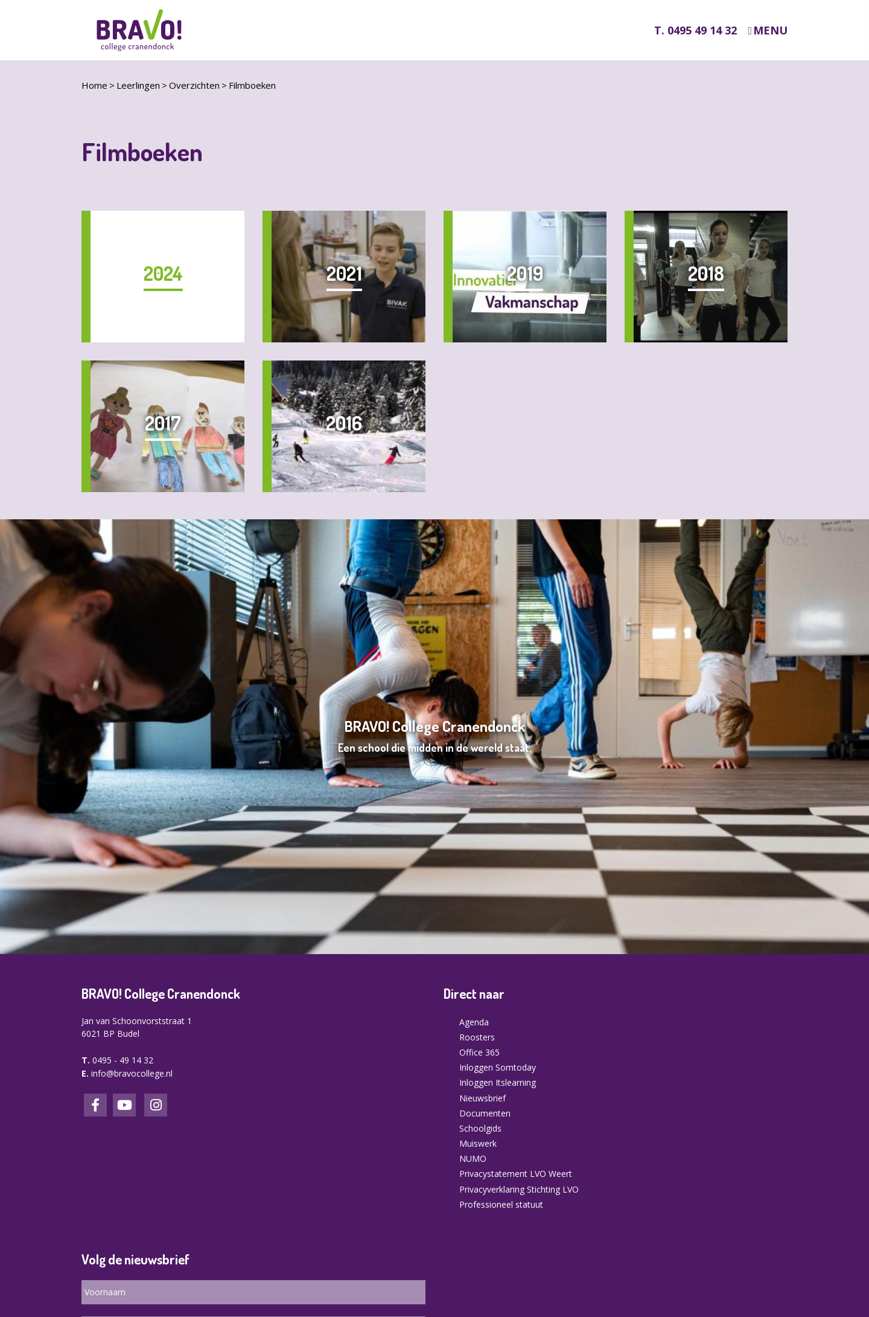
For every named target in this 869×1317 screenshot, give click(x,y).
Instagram (155, 1105)
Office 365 (479, 1052)
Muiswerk (478, 1143)
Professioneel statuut (501, 1204)
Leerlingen (138, 85)
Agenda (474, 1022)
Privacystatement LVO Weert (515, 1173)
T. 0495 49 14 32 (695, 30)
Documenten (485, 1113)
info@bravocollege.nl (132, 1073)
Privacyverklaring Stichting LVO (519, 1189)
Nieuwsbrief (482, 1098)
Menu (770, 30)
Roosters (477, 1037)
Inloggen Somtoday (497, 1067)
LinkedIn (124, 1105)
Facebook (95, 1105)
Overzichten (194, 85)
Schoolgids (480, 1128)
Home (94, 85)
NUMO (472, 1158)
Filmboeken (252, 85)
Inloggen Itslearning (497, 1082)
